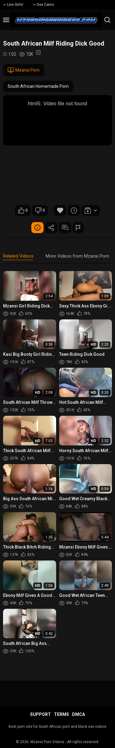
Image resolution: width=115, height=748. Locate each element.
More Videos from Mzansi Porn (77, 256)
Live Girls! (13, 4)
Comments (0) (65, 228)
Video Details (37, 228)
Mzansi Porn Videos (47, 742)
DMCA (78, 714)
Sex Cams (43, 4)
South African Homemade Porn (38, 86)
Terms (61, 714)
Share (51, 228)
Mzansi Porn (24, 70)
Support (40, 714)
